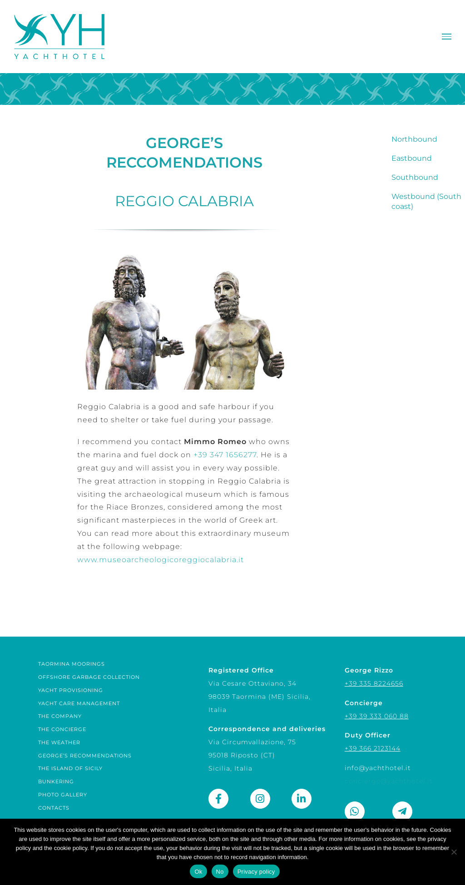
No (220, 871)
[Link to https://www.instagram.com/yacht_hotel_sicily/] (260, 799)
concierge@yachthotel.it (389, 781)
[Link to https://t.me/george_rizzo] (402, 811)
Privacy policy (256, 871)
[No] (453, 851)
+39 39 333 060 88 (377, 716)
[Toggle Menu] (446, 37)
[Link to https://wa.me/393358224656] (355, 811)
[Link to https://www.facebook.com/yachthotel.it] (218, 799)
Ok (198, 871)
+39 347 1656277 (225, 454)
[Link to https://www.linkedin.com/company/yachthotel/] (302, 799)
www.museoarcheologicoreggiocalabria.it (160, 559)
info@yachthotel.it (378, 768)
